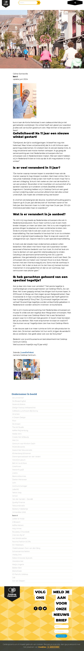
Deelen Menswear (19, 480)
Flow (14, 421)
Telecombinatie (18, 506)
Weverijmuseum (19, 460)
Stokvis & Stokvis (18, 404)
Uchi (14, 483)
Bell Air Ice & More (19, 463)
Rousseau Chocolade (20, 532)
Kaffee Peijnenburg (20, 430)
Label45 (15, 489)
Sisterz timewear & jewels (22, 558)
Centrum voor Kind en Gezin (23, 444)
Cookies (42, 647)
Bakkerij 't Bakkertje (20, 509)
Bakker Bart (17, 568)
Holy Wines (16, 529)
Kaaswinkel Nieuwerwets (22, 450)
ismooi (15, 496)
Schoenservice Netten (21, 551)
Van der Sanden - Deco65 (22, 499)
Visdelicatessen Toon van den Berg (26, 548)
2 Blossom (16, 522)
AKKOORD (53, 647)
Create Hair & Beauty (20, 437)
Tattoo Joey (16, 493)
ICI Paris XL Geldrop (20, 574)
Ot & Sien (16, 414)
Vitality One (16, 555)
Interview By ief (18, 535)
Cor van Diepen (18, 581)
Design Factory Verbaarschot (23, 408)
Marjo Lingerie (18, 564)
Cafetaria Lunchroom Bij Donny (25, 411)
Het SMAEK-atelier (19, 538)
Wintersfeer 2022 (19, 512)
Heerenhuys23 (18, 470)
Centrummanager (19, 486)
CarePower (16, 466)
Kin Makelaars (17, 545)
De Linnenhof (18, 398)
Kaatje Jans (16, 434)
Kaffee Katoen (18, 525)
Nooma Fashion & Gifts (21, 542)
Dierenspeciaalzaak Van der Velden (26, 457)
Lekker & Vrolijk (18, 519)
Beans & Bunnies (19, 476)
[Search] (27, 2)
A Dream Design (19, 417)
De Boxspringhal (19, 401)
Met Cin (15, 440)
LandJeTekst (27, 352)
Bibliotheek (17, 571)
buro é (15, 515)
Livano (15, 473)
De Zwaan (16, 424)
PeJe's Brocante (18, 447)
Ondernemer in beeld (24, 394)
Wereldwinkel (17, 561)
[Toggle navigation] (75, 7)
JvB (13, 578)
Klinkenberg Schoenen (21, 453)
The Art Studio (18, 427)
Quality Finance (18, 502)
